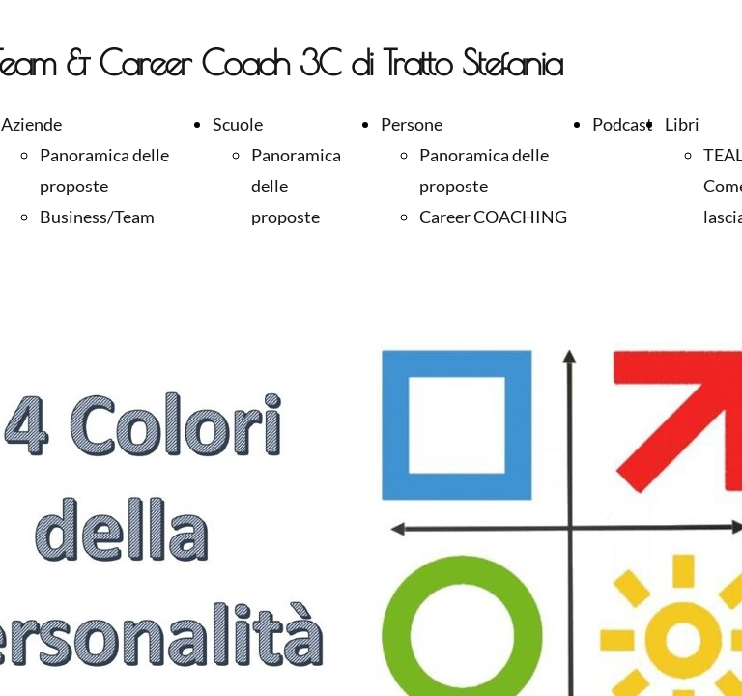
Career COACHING (493, 216)
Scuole (238, 123)
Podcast (622, 123)
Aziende (31, 123)
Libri (682, 123)
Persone (411, 123)
